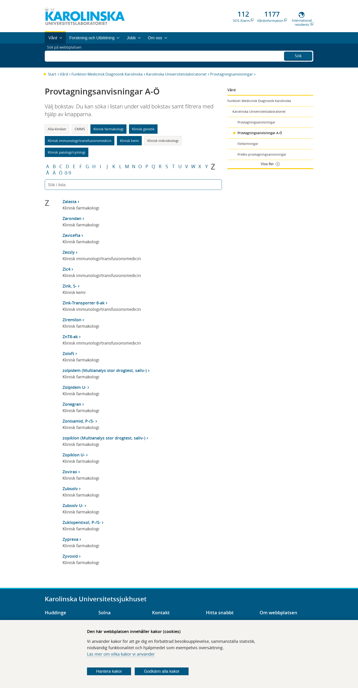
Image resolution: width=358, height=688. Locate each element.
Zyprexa (70, 539)
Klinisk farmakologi (108, 129)
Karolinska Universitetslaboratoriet (176, 74)
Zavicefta (71, 235)
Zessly (69, 252)
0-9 (68, 173)
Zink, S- (70, 286)
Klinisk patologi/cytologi (66, 152)
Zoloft (68, 353)
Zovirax (70, 471)
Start (52, 74)
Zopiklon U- (74, 455)
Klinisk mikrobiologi (163, 140)
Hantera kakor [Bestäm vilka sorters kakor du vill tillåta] (109, 671)
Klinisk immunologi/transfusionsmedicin (79, 140)
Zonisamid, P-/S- (78, 421)
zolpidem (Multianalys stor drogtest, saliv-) (105, 370)
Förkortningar (247, 143)
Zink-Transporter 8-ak (84, 303)
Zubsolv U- (73, 505)
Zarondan (72, 218)
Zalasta (69, 201)
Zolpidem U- (74, 387)
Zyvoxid (70, 556)
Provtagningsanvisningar (231, 74)
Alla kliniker (57, 129)
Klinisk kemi (129, 140)
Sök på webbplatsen (66, 55)
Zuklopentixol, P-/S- (82, 522)
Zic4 (66, 269)
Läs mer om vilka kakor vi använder (121, 654)
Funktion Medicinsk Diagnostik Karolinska (107, 74)
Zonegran (72, 404)
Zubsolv (70, 488)
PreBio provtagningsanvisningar (261, 154)
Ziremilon (72, 319)
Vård (64, 74)
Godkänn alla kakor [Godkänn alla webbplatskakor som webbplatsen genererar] (161, 671)
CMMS (80, 129)
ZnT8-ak (70, 336)
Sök (298, 55)
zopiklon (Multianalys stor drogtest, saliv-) (104, 438)
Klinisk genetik (143, 129)
